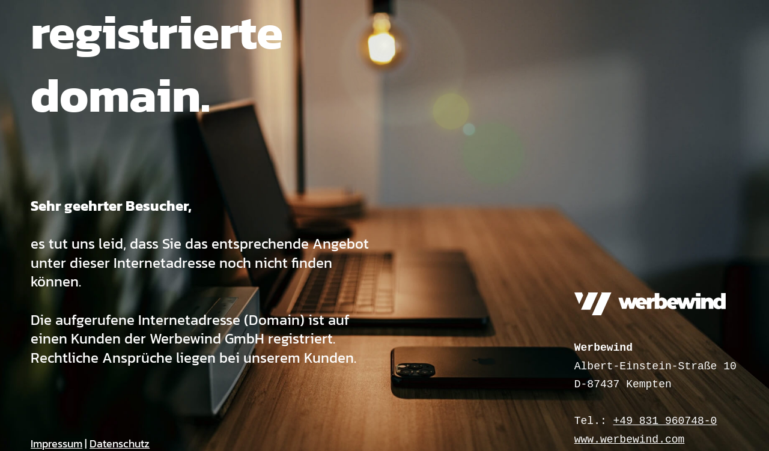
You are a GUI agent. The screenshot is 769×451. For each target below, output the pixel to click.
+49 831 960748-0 (665, 421)
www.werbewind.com (629, 440)
